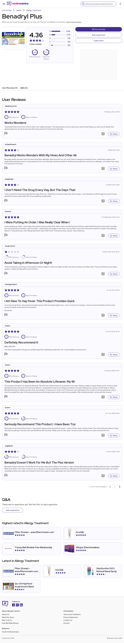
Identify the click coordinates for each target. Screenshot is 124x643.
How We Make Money (10, 623)
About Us (5, 614)
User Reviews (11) (10, 88)
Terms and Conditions (72, 614)
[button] (5, 134)
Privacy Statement (70, 617)
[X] (17, 605)
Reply (113, 134)
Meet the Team (8, 617)
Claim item (99, 40)
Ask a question (98, 35)
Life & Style (7, 10)
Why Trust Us (7, 620)
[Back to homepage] (18, 3)
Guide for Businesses (10, 632)
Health (19, 10)
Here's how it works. (74, 22)
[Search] (100, 4)
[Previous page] (110, 486)
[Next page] (119, 486)
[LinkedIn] (21, 605)
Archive (66, 623)
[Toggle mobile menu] (4, 4)
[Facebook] (13, 605)
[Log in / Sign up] (120, 3)
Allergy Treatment (33, 10)
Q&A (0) (24, 88)
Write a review (98, 29)
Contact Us (67, 620)
